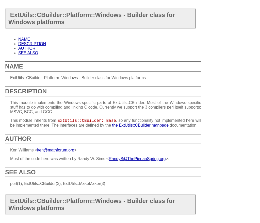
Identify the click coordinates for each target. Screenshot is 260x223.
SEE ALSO (28, 53)
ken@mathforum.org (55, 150)
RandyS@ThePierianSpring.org (137, 159)
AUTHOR (27, 48)
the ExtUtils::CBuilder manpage (140, 125)
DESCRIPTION (32, 44)
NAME (24, 39)
